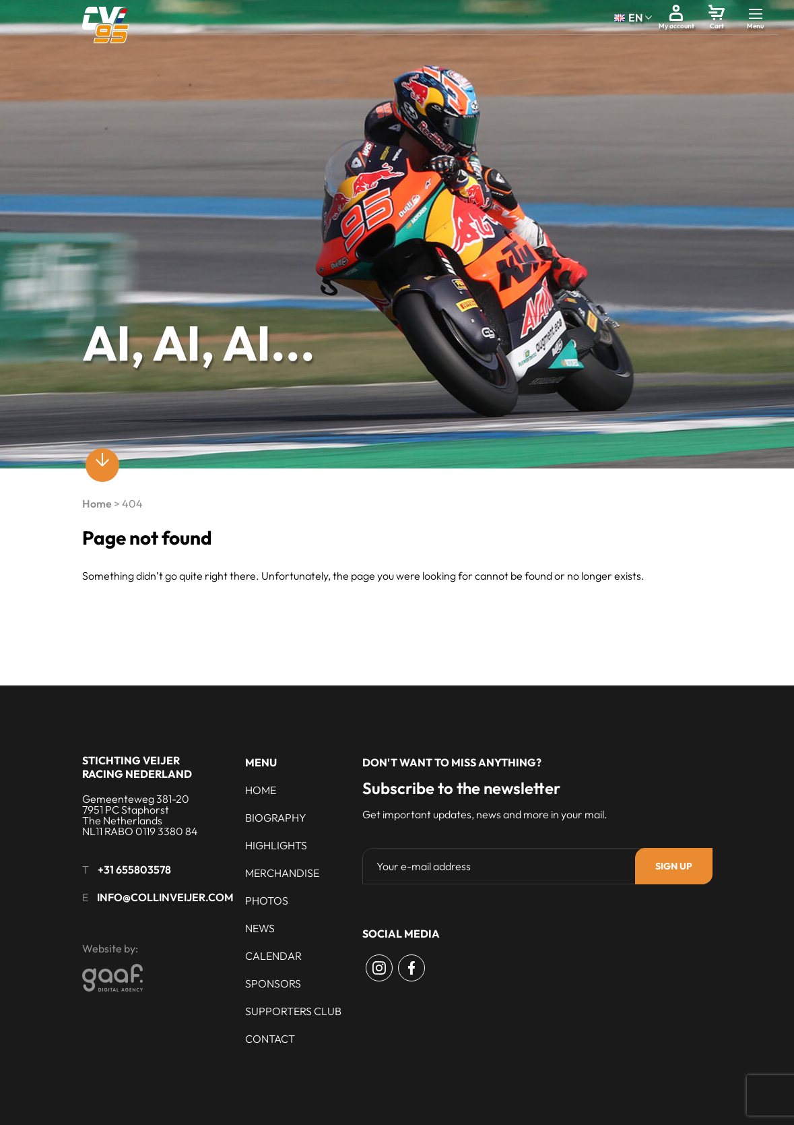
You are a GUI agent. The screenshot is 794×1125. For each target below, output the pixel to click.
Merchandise (282, 873)
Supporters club (293, 1011)
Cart (717, 26)
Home (97, 503)
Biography (275, 817)
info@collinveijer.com (165, 897)
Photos (266, 900)
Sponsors (273, 983)
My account (676, 26)
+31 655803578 (134, 869)
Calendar (273, 956)
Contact (270, 1038)
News (260, 928)
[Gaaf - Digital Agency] (187, 978)
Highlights (276, 845)
